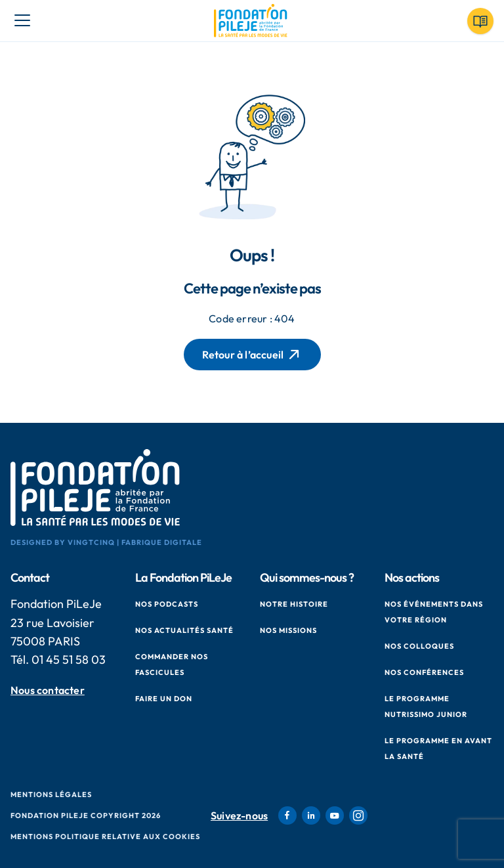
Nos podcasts (166, 604)
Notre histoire (294, 604)
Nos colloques (419, 646)
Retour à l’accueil (252, 354)
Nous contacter (47, 690)
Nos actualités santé (184, 630)
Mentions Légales (51, 794)
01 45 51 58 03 (69, 659)
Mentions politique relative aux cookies (105, 836)
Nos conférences (424, 672)
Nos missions (288, 630)
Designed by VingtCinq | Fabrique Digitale (106, 542)
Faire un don (163, 698)
